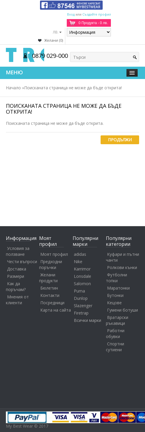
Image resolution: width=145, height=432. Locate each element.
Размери (15, 276)
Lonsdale (82, 276)
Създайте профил (96, 14)
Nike (78, 261)
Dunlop (81, 298)
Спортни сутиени (115, 346)
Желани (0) (53, 40)
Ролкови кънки (122, 267)
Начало (13, 87)
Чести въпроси (22, 261)
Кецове (114, 302)
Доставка (16, 269)
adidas (80, 254)
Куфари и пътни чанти (122, 257)
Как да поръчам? (16, 286)
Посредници (52, 302)
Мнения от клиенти (17, 299)
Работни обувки (115, 333)
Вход (71, 14)
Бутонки (115, 295)
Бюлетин (49, 288)
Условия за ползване (17, 251)
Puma (79, 291)
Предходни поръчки (50, 264)
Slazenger (83, 305)
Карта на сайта (55, 310)
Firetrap (81, 313)
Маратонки (118, 288)
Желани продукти (48, 277)
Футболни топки (116, 277)
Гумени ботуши (122, 310)
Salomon (82, 283)
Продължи (120, 139)
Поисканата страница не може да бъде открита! (73, 87)
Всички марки (87, 320)
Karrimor (82, 269)
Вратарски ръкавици (117, 320)
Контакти (49, 295)
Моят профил (54, 254)
